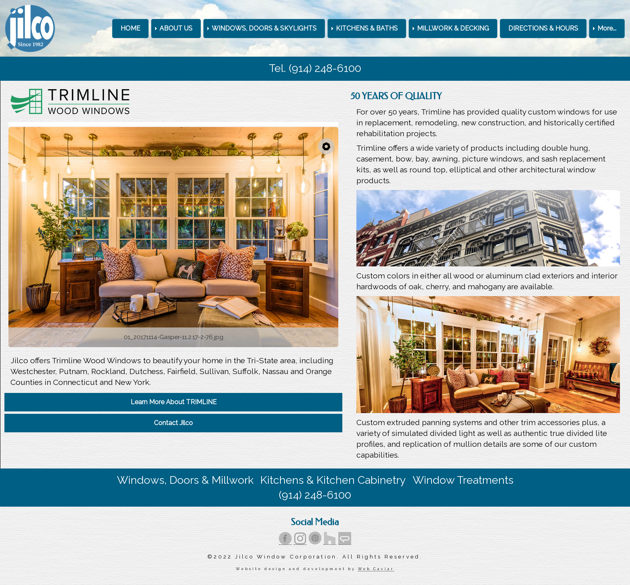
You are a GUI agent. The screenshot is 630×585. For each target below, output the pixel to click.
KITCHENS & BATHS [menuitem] (367, 28)
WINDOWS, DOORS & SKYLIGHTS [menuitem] (264, 28)
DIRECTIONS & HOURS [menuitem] (543, 28)
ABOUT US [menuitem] (176, 28)
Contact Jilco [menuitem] (173, 423)
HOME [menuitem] (130, 28)
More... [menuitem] (606, 28)
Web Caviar (376, 569)
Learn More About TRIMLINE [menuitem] (174, 402)
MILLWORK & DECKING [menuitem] (453, 28)
